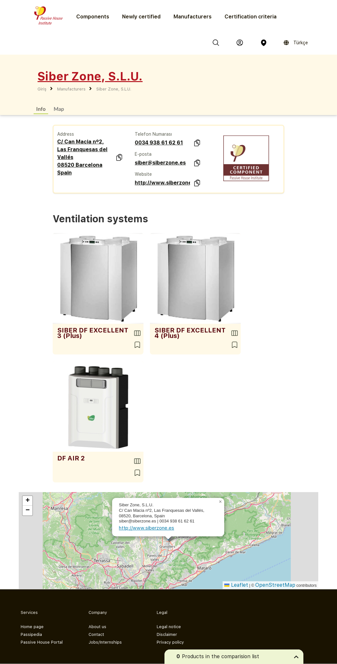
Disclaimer (167, 634)
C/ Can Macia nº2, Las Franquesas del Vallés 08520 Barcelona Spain (82, 157)
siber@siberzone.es (160, 163)
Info (41, 109)
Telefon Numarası (153, 134)
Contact (96, 634)
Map (59, 109)
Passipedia (31, 634)
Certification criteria (251, 17)
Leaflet (236, 585)
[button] (220, 502)
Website (143, 174)
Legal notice (169, 626)
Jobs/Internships (105, 642)
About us (97, 626)
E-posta (143, 154)
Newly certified (141, 17)
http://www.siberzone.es (162, 183)
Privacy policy (170, 642)
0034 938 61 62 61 (159, 143)
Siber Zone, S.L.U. (113, 89)
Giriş (42, 89)
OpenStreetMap (275, 585)
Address (65, 134)
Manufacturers (193, 17)
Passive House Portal (42, 642)
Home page (32, 626)
